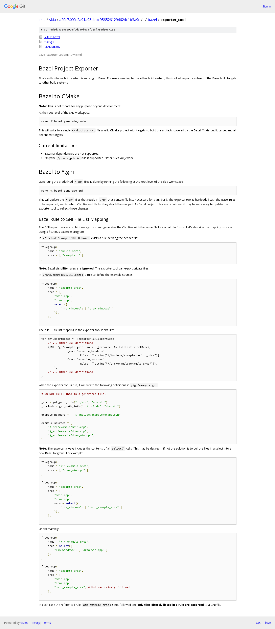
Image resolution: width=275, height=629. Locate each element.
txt (258, 622)
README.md (52, 46)
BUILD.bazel (52, 37)
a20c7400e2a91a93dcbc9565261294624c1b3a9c (99, 19)
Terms (46, 623)
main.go (49, 42)
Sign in (266, 6)
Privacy (35, 623)
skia (42, 19)
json (268, 622)
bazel (152, 19)
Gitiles (24, 623)
